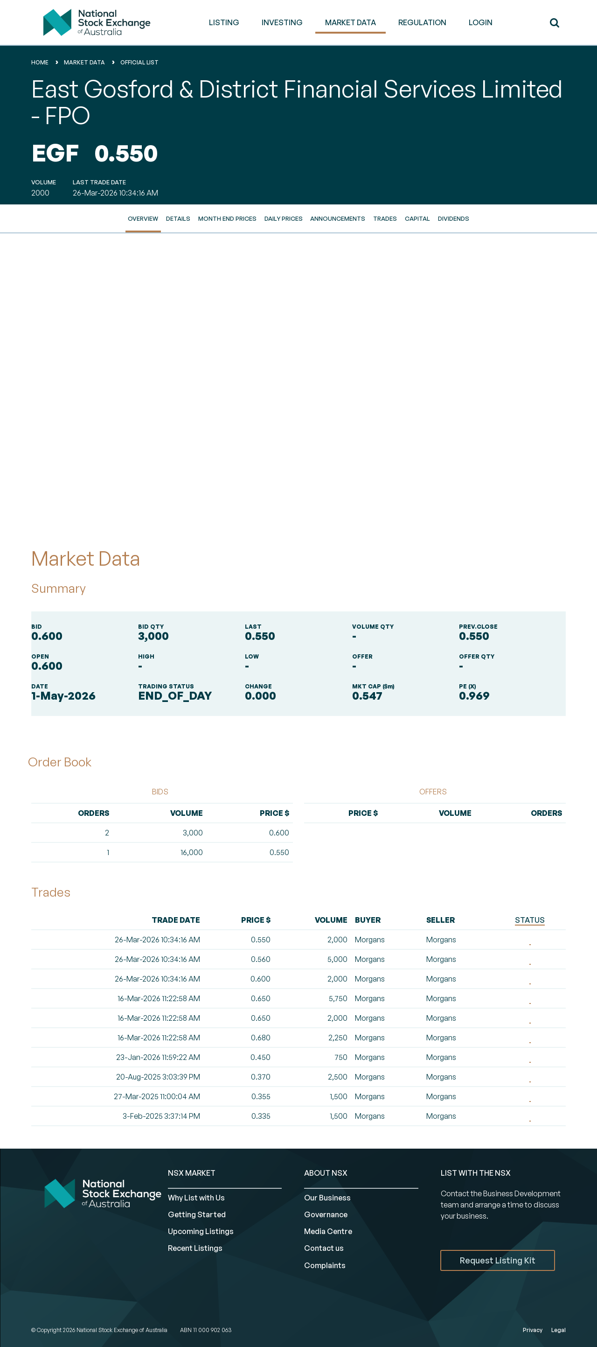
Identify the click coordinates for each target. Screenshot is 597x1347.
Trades (385, 218)
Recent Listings (195, 1248)
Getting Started (197, 1214)
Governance (325, 1214)
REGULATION (422, 22)
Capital (417, 218)
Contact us (324, 1248)
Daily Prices (283, 218)
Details (178, 218)
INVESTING (282, 22)
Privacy (532, 1329)
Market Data (84, 62)
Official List (139, 62)
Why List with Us (196, 1197)
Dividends (453, 218)
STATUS (530, 920)
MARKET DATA (350, 22)
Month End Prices (227, 218)
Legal (558, 1329)
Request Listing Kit (497, 1260)
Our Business (327, 1197)
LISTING (224, 22)
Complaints (325, 1265)
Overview (143, 218)
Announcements (337, 218)
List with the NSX (476, 1173)
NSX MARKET (191, 1173)
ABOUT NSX (325, 1173)
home (40, 62)
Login (481, 22)
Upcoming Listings (201, 1231)
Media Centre (328, 1231)
